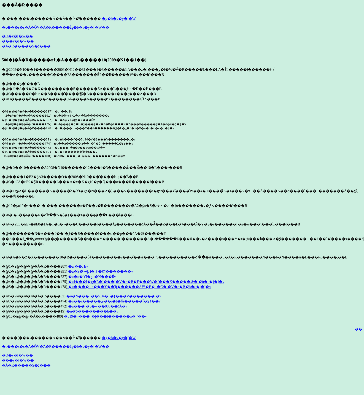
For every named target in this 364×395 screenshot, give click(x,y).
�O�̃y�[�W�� (17, 36)
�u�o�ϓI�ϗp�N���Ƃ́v (91, 278)
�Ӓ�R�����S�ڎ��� (26, 46)
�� (358, 330)
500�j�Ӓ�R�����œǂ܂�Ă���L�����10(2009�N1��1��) (74, 60)
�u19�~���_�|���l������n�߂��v (105, 318)
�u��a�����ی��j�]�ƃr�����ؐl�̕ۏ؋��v (114, 302)
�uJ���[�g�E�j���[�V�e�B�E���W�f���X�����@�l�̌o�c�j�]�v (145, 283)
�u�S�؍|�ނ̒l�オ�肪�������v (100, 273)
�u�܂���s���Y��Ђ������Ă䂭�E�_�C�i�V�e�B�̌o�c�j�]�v (139, 288)
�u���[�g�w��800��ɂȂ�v (97, 308)
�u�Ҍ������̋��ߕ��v (91, 313)
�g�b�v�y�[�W (119, 19)
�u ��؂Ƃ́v (77, 268)
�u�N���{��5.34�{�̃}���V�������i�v (113, 297)
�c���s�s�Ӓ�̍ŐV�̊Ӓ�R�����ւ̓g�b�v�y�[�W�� (55, 27)
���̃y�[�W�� (18, 41)
